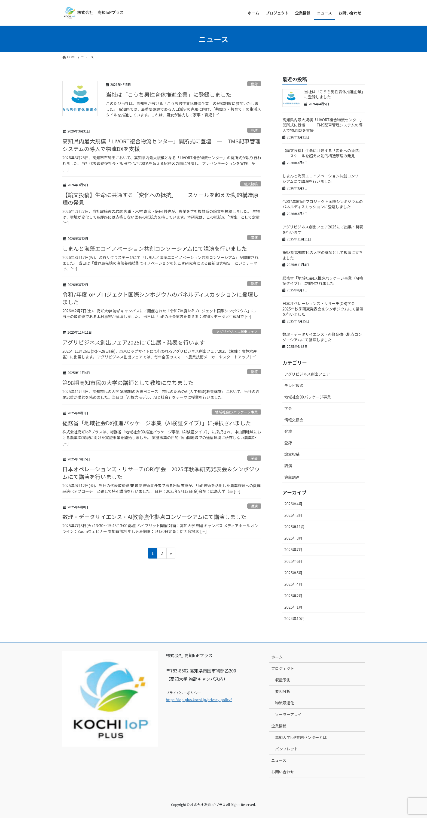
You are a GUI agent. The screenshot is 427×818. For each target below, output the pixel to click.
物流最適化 (284, 702)
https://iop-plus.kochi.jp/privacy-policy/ (199, 699)
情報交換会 (293, 419)
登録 (254, 83)
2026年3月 (293, 515)
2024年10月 (294, 618)
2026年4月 (293, 503)
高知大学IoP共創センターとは (301, 737)
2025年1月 (293, 607)
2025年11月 (294, 526)
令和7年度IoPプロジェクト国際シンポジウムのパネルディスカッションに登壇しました (160, 298)
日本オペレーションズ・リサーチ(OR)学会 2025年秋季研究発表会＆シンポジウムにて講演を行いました (161, 473)
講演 (254, 237)
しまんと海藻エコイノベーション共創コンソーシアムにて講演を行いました (154, 248)
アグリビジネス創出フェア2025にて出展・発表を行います (133, 342)
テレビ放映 (293, 385)
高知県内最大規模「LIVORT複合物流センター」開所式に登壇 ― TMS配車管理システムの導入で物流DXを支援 (161, 145)
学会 (254, 458)
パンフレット (286, 748)
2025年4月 (293, 584)
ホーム (277, 657)
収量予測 (282, 680)
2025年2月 (293, 595)
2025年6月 (293, 561)
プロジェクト (282, 668)
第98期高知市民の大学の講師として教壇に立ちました (128, 383)
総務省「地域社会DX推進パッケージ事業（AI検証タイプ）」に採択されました (156, 423)
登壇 (254, 130)
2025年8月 (293, 538)
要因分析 (282, 691)
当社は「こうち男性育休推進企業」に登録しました (168, 94)
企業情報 (278, 726)
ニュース (278, 760)
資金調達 (292, 477)
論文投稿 (251, 183)
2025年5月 (293, 572)
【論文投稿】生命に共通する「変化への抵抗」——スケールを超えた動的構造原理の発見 (160, 198)
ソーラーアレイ (288, 714)
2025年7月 (293, 549)
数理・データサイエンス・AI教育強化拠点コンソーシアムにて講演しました (154, 517)
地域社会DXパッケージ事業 (236, 412)
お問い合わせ (282, 771)
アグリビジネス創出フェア (237, 331)
